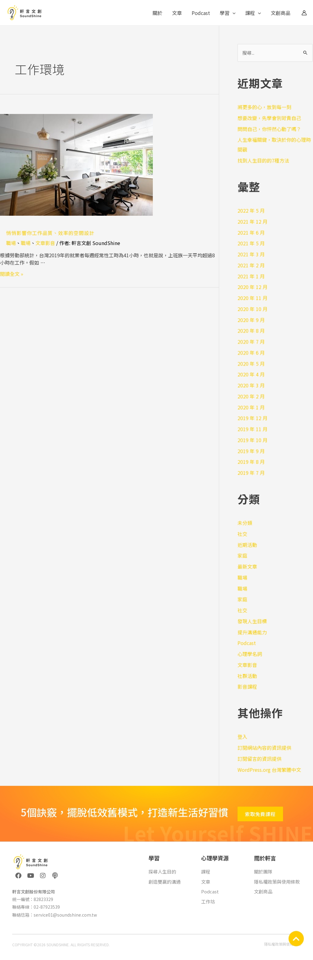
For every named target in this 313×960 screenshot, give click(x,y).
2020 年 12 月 (252, 287)
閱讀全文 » (11, 273)
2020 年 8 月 (251, 330)
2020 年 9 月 (251, 320)
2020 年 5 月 (251, 363)
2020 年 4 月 (251, 374)
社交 (242, 533)
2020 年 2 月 (251, 396)
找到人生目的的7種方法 (263, 160)
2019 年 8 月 (251, 461)
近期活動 (247, 544)
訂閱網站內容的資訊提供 (264, 747)
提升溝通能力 (252, 632)
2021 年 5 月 (251, 243)
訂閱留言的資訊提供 (260, 758)
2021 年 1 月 (251, 276)
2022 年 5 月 (251, 210)
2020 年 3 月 (251, 385)
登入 (242, 736)
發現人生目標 (252, 621)
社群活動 (247, 676)
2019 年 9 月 (251, 451)
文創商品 (280, 12)
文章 (177, 12)
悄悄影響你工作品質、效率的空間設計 (50, 232)
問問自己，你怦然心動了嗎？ (269, 129)
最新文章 (247, 566)
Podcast (201, 12)
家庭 (242, 555)
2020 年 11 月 (252, 298)
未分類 (245, 522)
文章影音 (45, 243)
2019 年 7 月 (251, 472)
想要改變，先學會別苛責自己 (269, 118)
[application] (233, 13)
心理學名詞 (250, 654)
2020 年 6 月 (251, 352)
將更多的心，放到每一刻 (264, 107)
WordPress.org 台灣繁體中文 (269, 769)
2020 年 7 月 (251, 341)
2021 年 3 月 (251, 254)
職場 (11, 243)
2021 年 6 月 (251, 232)
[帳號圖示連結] (304, 13)
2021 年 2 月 (251, 265)
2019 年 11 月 (252, 429)
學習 (228, 13)
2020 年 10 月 (252, 309)
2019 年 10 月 (252, 440)
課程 (253, 13)
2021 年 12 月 (252, 221)
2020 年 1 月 (251, 407)
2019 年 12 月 (252, 418)
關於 (157, 12)
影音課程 (247, 686)
